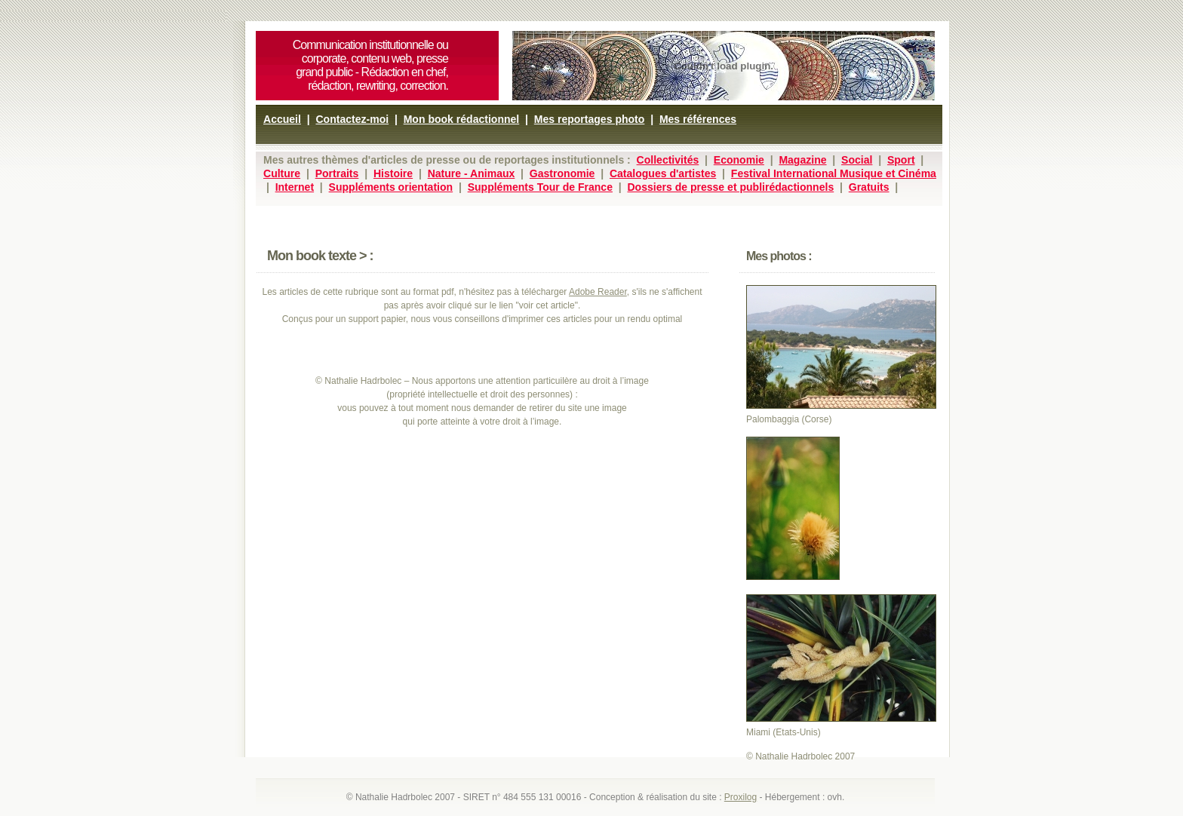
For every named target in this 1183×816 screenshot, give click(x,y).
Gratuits (869, 187)
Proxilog (740, 797)
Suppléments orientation (391, 187)
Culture (281, 173)
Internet (294, 187)
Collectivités (668, 160)
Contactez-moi (352, 119)
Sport (901, 160)
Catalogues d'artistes (663, 173)
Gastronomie (562, 173)
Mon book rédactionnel (462, 119)
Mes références (697, 119)
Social (856, 160)
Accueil (282, 119)
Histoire (393, 173)
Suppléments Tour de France (540, 187)
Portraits (337, 173)
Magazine (802, 160)
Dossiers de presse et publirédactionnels (730, 187)
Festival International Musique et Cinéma (833, 173)
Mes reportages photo (589, 119)
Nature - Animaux (471, 173)
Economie (739, 160)
